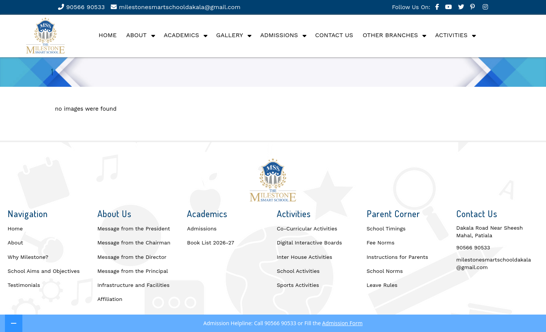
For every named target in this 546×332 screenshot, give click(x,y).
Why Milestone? (28, 257)
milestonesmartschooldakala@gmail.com (175, 7)
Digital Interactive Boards (309, 243)
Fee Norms (381, 243)
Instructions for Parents (397, 257)
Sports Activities (298, 285)
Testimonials (24, 285)
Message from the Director (131, 257)
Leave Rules (382, 285)
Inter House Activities (304, 257)
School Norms (385, 271)
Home (108, 35)
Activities (451, 35)
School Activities (298, 271)
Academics (181, 35)
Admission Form (342, 323)
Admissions (279, 35)
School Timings (386, 229)
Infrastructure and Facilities (133, 285)
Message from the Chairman (134, 243)
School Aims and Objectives (44, 271)
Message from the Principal (132, 271)
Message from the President (133, 229)
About (136, 35)
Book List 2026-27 (210, 243)
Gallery (229, 35)
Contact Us (334, 35)
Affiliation (109, 299)
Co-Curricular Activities (307, 229)
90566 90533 (81, 7)
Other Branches (390, 35)
